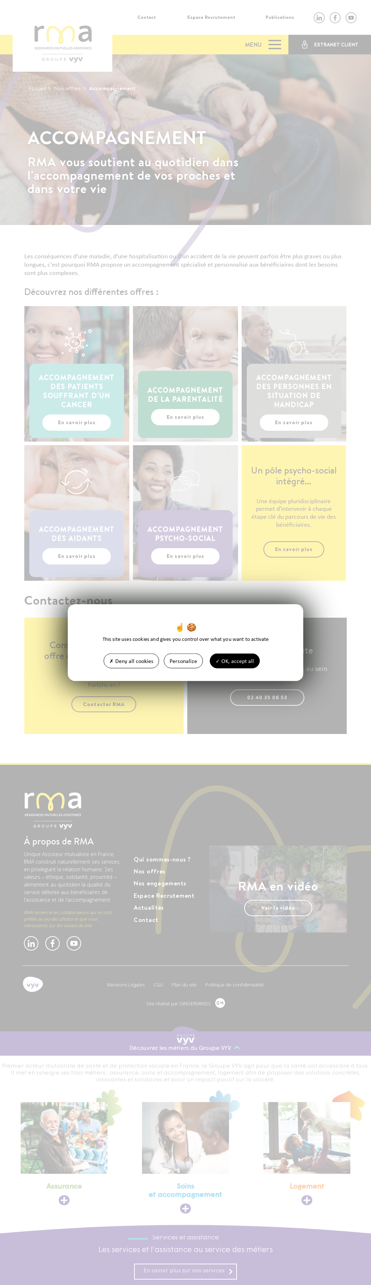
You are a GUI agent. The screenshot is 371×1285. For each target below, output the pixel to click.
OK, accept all (235, 661)
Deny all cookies (131, 661)
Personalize (183, 661)
